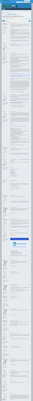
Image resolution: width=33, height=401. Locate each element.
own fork (15, 292)
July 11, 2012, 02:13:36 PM (13, 94)
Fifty (4, 53)
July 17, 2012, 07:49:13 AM (13, 147)
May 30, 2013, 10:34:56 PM (13, 381)
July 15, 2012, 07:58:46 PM (13, 111)
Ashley (5, 23)
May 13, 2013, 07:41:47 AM (13, 370)
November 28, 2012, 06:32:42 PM (13, 320)
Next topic (29, 18)
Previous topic (25, 18)
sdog (4, 207)
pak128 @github (12, 292)
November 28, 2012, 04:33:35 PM (13, 284)
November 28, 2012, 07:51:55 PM (13, 333)
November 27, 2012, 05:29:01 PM (13, 230)
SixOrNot (19, 153)
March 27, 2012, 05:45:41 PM (13, 43)
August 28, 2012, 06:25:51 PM (13, 180)
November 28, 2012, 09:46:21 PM (13, 358)
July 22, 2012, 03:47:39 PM (14, 159)
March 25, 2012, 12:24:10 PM (13, 23)
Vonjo (4, 43)
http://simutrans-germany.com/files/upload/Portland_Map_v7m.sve (18, 126)
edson (5, 94)
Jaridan (5, 381)
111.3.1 (17, 169)
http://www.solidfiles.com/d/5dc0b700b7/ (21, 255)
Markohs (5, 296)
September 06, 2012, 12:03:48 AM (13, 195)
